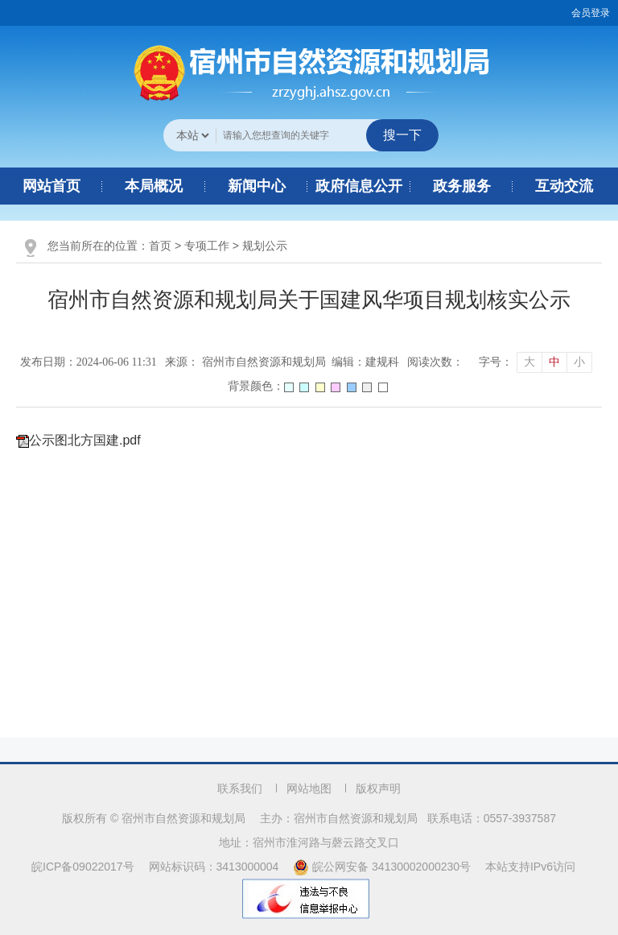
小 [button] (579, 362)
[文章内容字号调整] (535, 362)
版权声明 (378, 788)
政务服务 (462, 186)
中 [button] (554, 362)
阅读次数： (435, 362)
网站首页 (51, 186)
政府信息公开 (358, 186)
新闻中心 (257, 186)
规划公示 (264, 245)
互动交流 (564, 186)
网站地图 (309, 788)
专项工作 (206, 245)
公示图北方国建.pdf (85, 440)
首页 (160, 245)
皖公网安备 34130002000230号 (383, 866)
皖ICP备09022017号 (82, 866)
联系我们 (239, 788)
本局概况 (154, 186)
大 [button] (529, 362)
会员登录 (590, 13)
